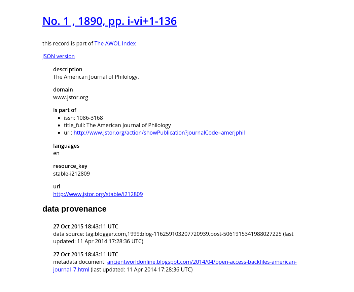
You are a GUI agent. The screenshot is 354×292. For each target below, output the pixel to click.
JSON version (58, 56)
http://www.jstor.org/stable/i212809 (98, 194)
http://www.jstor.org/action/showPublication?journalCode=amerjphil (159, 132)
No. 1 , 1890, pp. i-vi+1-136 (109, 20)
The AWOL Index (115, 43)
